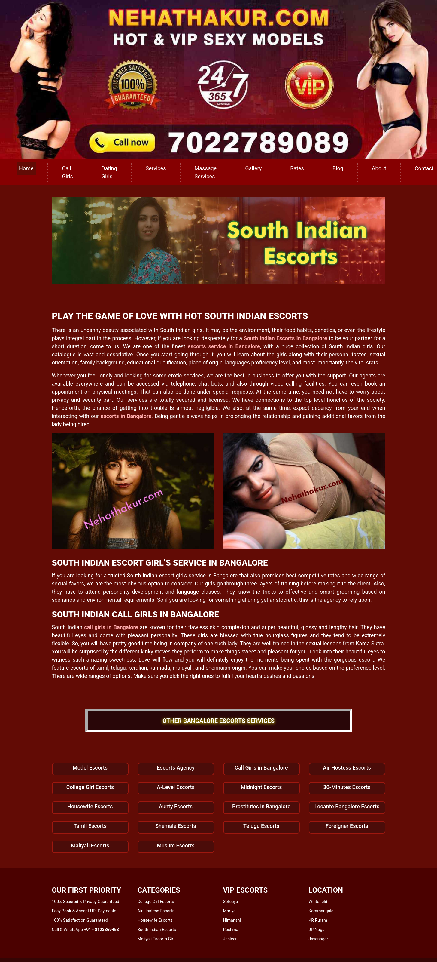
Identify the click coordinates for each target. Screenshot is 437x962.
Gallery (253, 168)
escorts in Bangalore (126, 416)
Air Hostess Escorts (156, 910)
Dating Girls (109, 172)
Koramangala (321, 910)
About (379, 168)
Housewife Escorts (155, 920)
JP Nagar (317, 929)
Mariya (229, 910)
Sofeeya (230, 901)
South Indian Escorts (157, 929)
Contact (424, 168)
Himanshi (232, 920)
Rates (297, 168)
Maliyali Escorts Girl (156, 938)
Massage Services (206, 172)
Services (156, 168)
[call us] (218, 79)
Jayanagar (318, 938)
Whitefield (318, 901)
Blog (337, 168)
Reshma (230, 929)
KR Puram (318, 920)
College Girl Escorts (156, 901)
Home (26, 168)
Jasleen (230, 938)
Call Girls (67, 172)
